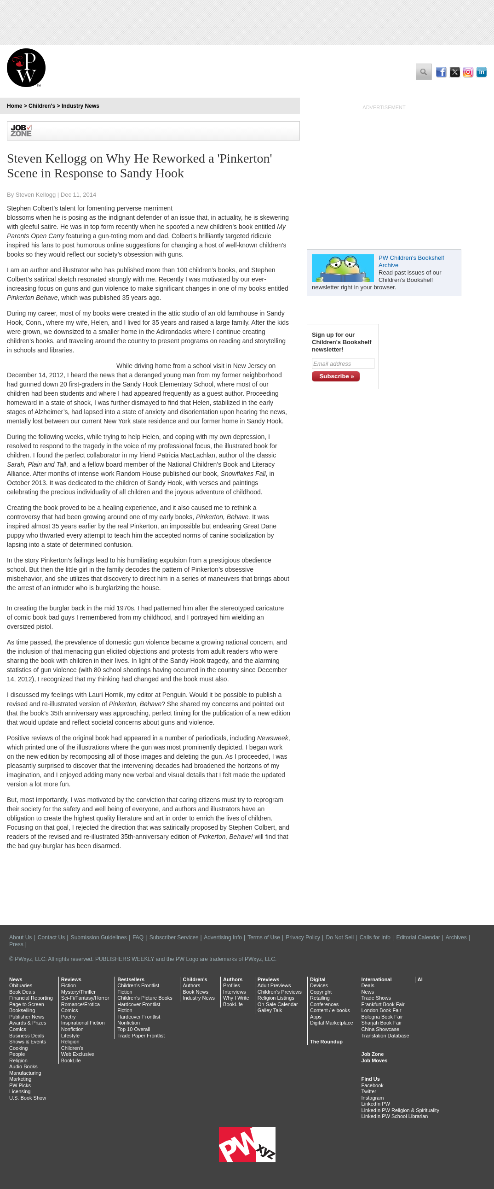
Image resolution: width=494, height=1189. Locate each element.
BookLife (71, 1060)
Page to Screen (26, 1004)
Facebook (373, 1085)
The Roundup (326, 1041)
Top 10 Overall (133, 1029)
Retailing (320, 998)
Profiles (231, 985)
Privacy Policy (303, 937)
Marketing (20, 1079)
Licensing (19, 1091)
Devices (319, 985)
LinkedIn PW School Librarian (395, 1116)
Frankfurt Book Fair (383, 1004)
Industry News (80, 106)
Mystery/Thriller (78, 992)
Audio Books (23, 1066)
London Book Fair (382, 1010)
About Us (20, 937)
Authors (191, 985)
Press (16, 944)
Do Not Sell (340, 937)
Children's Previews (280, 992)
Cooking (18, 1048)
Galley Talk (270, 1010)
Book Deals (22, 992)
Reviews (71, 979)
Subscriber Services (174, 937)
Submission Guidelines (99, 937)
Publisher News (26, 1016)
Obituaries (20, 985)
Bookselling (22, 1010)
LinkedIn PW (376, 1104)
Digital (318, 979)
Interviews (234, 992)
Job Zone (373, 1054)
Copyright (321, 992)
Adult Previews (274, 985)
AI (420, 979)
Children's (42, 106)
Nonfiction (72, 1029)
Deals (368, 985)
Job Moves (375, 1060)
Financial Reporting (31, 998)
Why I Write (236, 998)
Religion (18, 1060)
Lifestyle (70, 1035)
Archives (456, 937)
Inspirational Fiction (83, 1022)
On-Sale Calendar (278, 1004)
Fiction (68, 985)
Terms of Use (263, 937)
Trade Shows (376, 998)
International (377, 979)
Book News (195, 992)
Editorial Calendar (418, 937)
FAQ (138, 937)
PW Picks (20, 1085)
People (17, 1054)
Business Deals (26, 1035)
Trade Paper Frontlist (141, 1035)
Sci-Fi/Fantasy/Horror (85, 998)
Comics (17, 1029)
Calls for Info (375, 937)
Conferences (324, 1004)
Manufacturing (25, 1073)
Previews (269, 979)
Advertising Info (223, 937)
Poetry (68, 1016)
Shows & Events (27, 1041)
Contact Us (51, 937)
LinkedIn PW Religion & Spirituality (400, 1110)
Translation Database (385, 1035)
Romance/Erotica (80, 1004)
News (16, 979)
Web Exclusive (77, 1054)
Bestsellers (130, 979)
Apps (316, 1016)
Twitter (369, 1091)
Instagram (373, 1098)
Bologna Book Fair (382, 1016)
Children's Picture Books (144, 998)
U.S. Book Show (27, 1098)
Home (14, 106)
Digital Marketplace (331, 1022)
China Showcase (381, 1029)
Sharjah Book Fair (382, 1022)
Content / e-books (330, 1010)
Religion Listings (276, 998)
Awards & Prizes (27, 1022)
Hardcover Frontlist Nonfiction (138, 1020)
